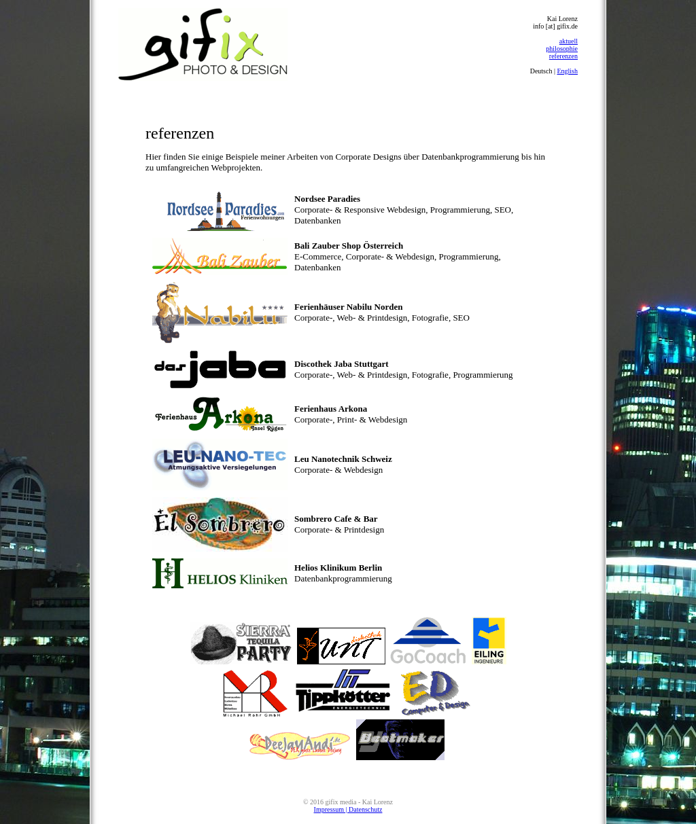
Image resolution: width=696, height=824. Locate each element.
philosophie (562, 48)
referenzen (563, 56)
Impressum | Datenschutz (348, 809)
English (567, 71)
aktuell (568, 41)
